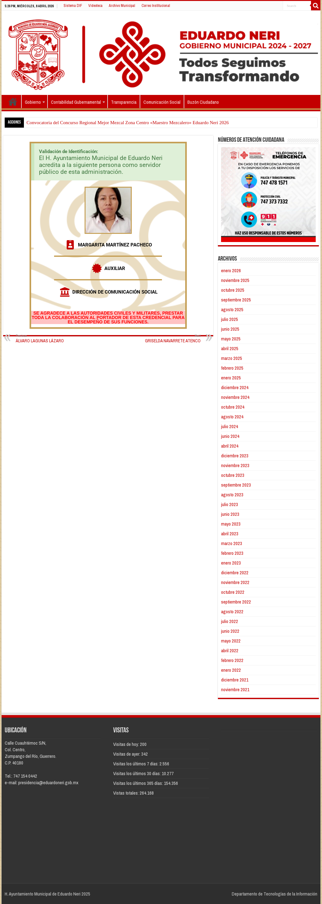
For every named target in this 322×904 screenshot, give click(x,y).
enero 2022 (231, 670)
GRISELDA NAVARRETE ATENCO (168, 338)
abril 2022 (229, 650)
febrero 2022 (232, 660)
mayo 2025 (231, 338)
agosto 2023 (232, 494)
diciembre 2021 (234, 679)
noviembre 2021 (235, 689)
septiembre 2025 (236, 299)
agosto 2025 (232, 309)
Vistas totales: (126, 793)
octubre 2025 (232, 290)
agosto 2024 (232, 416)
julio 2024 (229, 426)
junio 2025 (230, 329)
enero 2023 (231, 562)
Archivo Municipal (122, 5)
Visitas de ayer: (127, 754)
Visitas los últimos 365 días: (138, 783)
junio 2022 (230, 631)
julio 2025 (229, 319)
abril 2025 (229, 348)
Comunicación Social (161, 102)
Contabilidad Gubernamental (76, 102)
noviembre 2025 (235, 280)
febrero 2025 (232, 368)
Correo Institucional (156, 5)
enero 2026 (231, 270)
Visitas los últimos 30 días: (137, 773)
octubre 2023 (232, 475)
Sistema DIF (73, 5)
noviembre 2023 (235, 465)
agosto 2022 (232, 611)
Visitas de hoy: (126, 744)
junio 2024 (230, 436)
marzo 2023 (231, 543)
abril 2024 (229, 446)
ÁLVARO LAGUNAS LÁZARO (48, 338)
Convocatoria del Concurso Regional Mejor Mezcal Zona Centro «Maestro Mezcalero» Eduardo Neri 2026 (127, 122)
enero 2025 (231, 377)
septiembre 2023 (236, 485)
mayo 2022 (231, 640)
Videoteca (95, 5)
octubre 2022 (232, 592)
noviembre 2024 (235, 397)
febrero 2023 (232, 553)
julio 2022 (229, 621)
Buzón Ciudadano (203, 102)
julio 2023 (229, 504)
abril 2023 (229, 533)
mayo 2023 (231, 524)
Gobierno (33, 102)
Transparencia (123, 102)
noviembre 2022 (235, 582)
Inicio (13, 101)
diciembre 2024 (234, 387)
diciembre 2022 (234, 572)
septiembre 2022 (236, 601)
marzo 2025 (231, 358)
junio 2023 (230, 514)
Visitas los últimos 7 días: (136, 763)
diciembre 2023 (234, 455)
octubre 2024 (232, 407)
